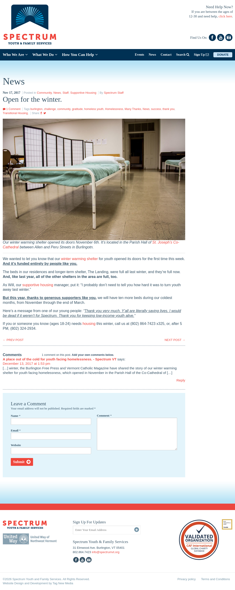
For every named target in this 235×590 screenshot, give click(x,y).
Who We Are (15, 54)
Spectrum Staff (114, 92)
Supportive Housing (83, 92)
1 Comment (11, 109)
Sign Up (201, 54)
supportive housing (37, 285)
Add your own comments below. (93, 355)
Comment (104, 415)
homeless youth (94, 109)
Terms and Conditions (215, 579)
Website (16, 445)
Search (182, 54)
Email (16, 430)
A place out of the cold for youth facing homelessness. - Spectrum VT (59, 359)
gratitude (77, 109)
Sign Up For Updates (89, 522)
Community (44, 92)
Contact (166, 54)
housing (89, 324)
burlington (36, 109)
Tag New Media (63, 583)
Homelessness (114, 109)
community (63, 109)
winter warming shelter (79, 259)
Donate (223, 54)
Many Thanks (133, 109)
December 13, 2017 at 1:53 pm (26, 363)
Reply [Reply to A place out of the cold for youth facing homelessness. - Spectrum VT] (180, 380)
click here (225, 16)
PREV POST (13, 340)
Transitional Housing (15, 113)
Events (139, 54)
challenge (50, 109)
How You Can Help (80, 54)
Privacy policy (186, 579)
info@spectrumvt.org (105, 552)
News (152, 54)
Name (15, 415)
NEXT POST (175, 340)
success (156, 109)
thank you (168, 109)
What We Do (44, 54)
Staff (65, 92)
